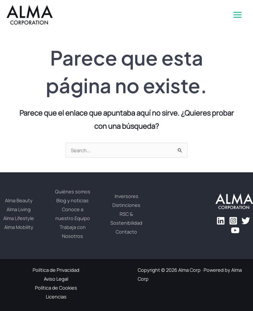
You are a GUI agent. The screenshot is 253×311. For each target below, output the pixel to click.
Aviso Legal (56, 278)
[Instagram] (233, 220)
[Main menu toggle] (237, 15)
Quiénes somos (72, 191)
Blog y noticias (72, 200)
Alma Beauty (19, 200)
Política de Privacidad (56, 270)
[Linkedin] (220, 220)
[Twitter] (245, 220)
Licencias (56, 296)
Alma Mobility (18, 227)
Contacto (126, 231)
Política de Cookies (56, 287)
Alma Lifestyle (18, 218)
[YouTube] (235, 230)
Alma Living (19, 209)
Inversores (126, 196)
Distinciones (126, 205)
